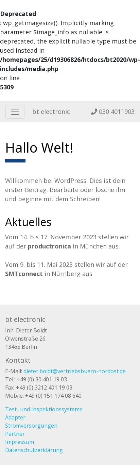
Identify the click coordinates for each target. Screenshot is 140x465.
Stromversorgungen (31, 425)
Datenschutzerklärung (34, 450)
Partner (15, 433)
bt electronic (51, 111)
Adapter (15, 417)
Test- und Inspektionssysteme (44, 409)
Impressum (19, 442)
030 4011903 (113, 111)
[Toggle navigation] (14, 112)
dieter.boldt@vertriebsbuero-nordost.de (74, 371)
